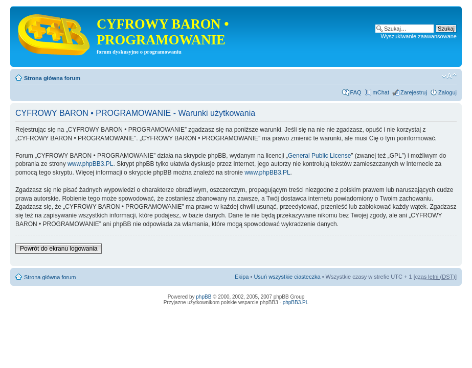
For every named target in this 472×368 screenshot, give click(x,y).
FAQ (356, 92)
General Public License (319, 155)
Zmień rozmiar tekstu (449, 76)
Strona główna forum (52, 78)
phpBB (203, 297)
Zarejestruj (413, 92)
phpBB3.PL (296, 302)
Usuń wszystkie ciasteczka (287, 277)
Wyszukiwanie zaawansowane (419, 36)
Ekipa (242, 277)
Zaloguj (447, 92)
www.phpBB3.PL (90, 163)
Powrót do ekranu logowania (58, 248)
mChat (381, 92)
